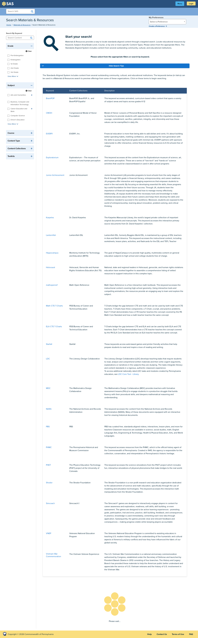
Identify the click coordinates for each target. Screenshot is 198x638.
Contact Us (161, 634)
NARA (49, 409)
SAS (8, 3)
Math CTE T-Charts (54, 306)
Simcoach (50, 503)
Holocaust (50, 267)
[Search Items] (20, 11)
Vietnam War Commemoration (53, 555)
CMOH (49, 113)
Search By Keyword (14, 33)
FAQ (191, 634)
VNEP (48, 533)
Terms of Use (178, 634)
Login (191, 4)
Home (8, 25)
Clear (29, 51)
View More (13, 76)
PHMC (49, 447)
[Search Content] (20, 38)
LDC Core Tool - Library (128, 374)
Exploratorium (52, 157)
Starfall (49, 344)
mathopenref (52, 285)
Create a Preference (158, 26)
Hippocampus (52, 253)
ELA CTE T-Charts (54, 326)
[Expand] (31, 95)
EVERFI (49, 133)
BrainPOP (50, 98)
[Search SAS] (32, 11)
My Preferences (156, 17)
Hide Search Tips (116, 66)
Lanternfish (51, 235)
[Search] (31, 38)
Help (149, 634)
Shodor (49, 482)
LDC (48, 358)
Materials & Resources (22, 25)
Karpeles (50, 217)
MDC (48, 388)
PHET (48, 465)
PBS (48, 426)
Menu (179, 4)
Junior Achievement (55, 175)
